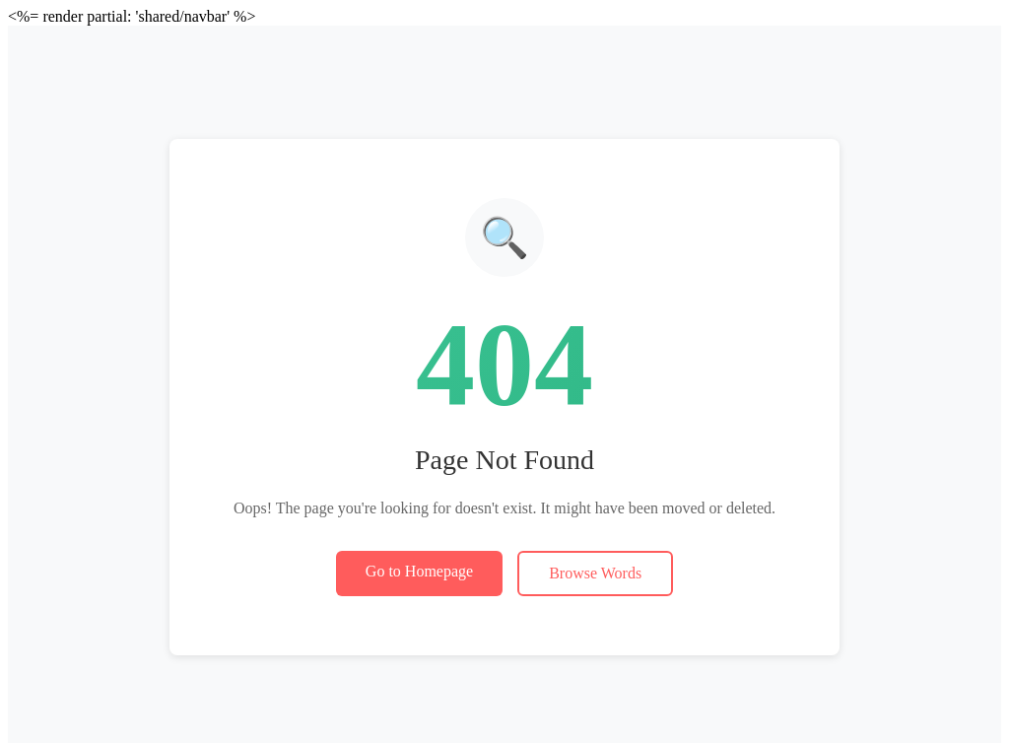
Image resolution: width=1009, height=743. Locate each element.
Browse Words (595, 573)
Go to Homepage (419, 571)
